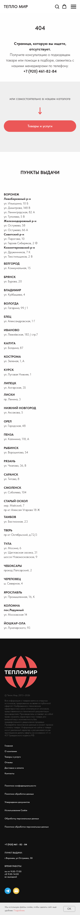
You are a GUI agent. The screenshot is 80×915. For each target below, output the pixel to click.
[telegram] (8, 891)
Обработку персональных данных (22, 818)
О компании (11, 751)
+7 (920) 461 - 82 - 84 (16, 844)
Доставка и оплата (14, 768)
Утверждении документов (17, 802)
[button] (57, 6)
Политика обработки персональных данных (27, 826)
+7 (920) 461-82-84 (40, 71)
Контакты (9, 773)
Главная (9, 745)
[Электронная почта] (16, 891)
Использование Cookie (16, 810)
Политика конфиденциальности (20, 785)
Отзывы (9, 762)
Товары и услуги (13, 756)
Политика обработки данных (19, 794)
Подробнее (19, 910)
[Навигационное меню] (73, 7)
